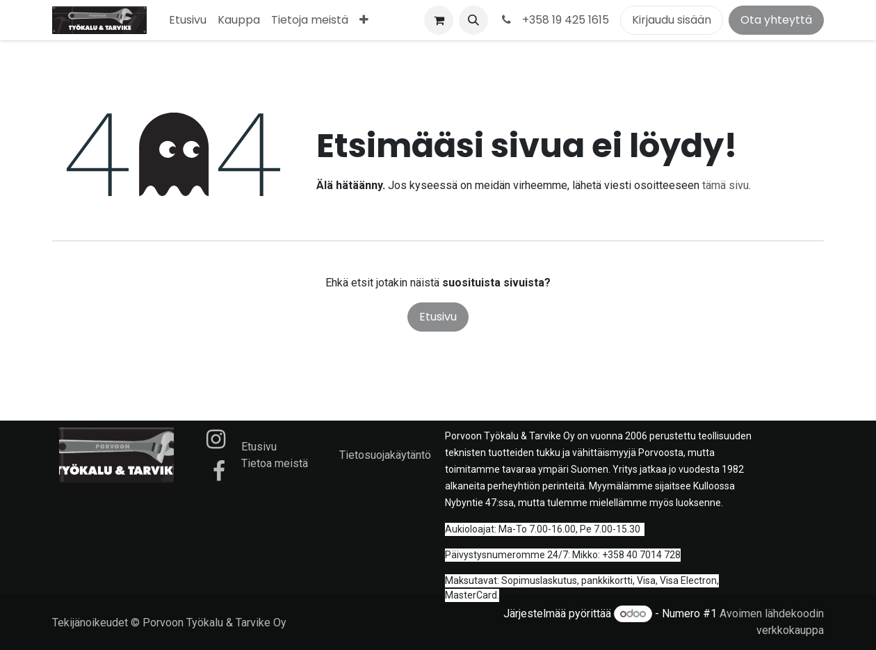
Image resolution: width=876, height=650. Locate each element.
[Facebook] (219, 471)
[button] (473, 20)
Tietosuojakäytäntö (385, 455)
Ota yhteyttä (776, 20)
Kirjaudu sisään (671, 20)
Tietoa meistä (274, 463)
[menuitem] (187, 20)
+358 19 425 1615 (554, 20)
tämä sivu (725, 185)
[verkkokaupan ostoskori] (438, 20)
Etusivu (438, 317)
